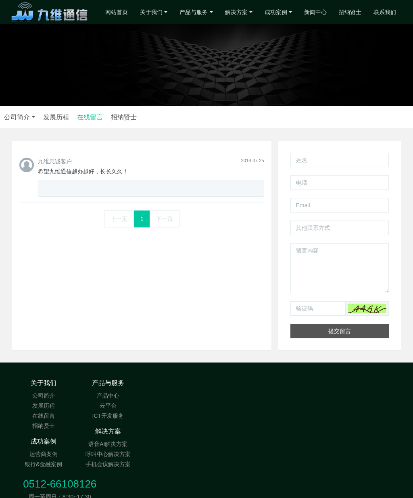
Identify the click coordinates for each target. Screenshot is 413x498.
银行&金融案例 (239, 405)
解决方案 (236, 12)
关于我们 (151, 12)
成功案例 (276, 12)
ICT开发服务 (109, 416)
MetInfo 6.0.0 (189, 488)
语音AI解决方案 (174, 395)
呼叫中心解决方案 (173, 405)
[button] (367, 308)
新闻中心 (315, 12)
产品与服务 (193, 12)
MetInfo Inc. (257, 488)
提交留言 (339, 331)
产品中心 (108, 395)
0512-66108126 (320, 387)
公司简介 (153, 117)
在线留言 (226, 117)
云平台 (108, 405)
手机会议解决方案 (173, 416)
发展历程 (192, 117)
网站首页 (116, 12)
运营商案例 (239, 395)
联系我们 (384, 12)
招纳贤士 (350, 12)
